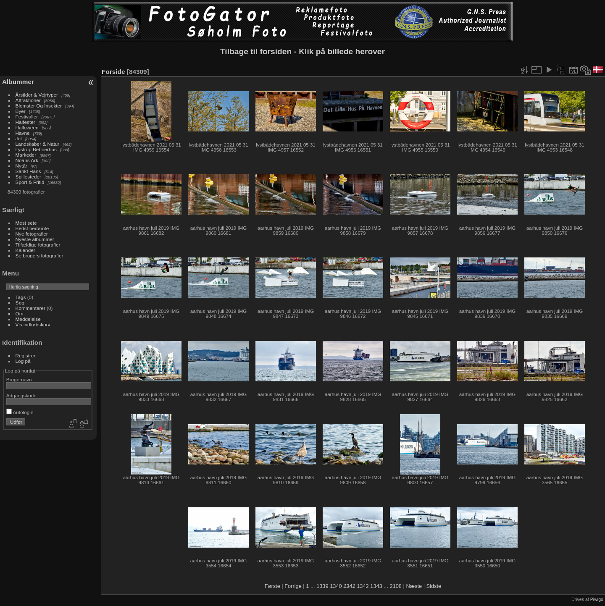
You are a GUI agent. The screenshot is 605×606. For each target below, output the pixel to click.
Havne (23, 133)
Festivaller (27, 116)
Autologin (20, 412)
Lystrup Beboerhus (36, 149)
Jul (19, 138)
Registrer (26, 355)
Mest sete (26, 223)
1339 (322, 586)
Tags (21, 297)
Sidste (434, 586)
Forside (113, 71)
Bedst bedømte (32, 228)
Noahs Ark (27, 160)
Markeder (26, 154)
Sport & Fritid (30, 182)
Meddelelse (28, 319)
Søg (20, 302)
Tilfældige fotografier (38, 244)
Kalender (25, 250)
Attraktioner (28, 100)
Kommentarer (30, 308)
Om (20, 313)
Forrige (293, 586)
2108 (396, 586)
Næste (414, 586)
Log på (23, 361)
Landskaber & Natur (38, 144)
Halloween (27, 127)
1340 (336, 586)
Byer (21, 111)
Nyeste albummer (35, 239)
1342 (362, 586)
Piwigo (596, 599)
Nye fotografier (32, 233)
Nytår (21, 165)
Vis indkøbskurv (33, 324)
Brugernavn (19, 379)
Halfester (25, 122)
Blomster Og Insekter (39, 105)
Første (272, 586)
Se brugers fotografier (39, 255)
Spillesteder (28, 176)
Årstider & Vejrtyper (37, 94)
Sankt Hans (28, 171)
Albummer (18, 81)
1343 (376, 586)
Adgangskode (21, 395)
